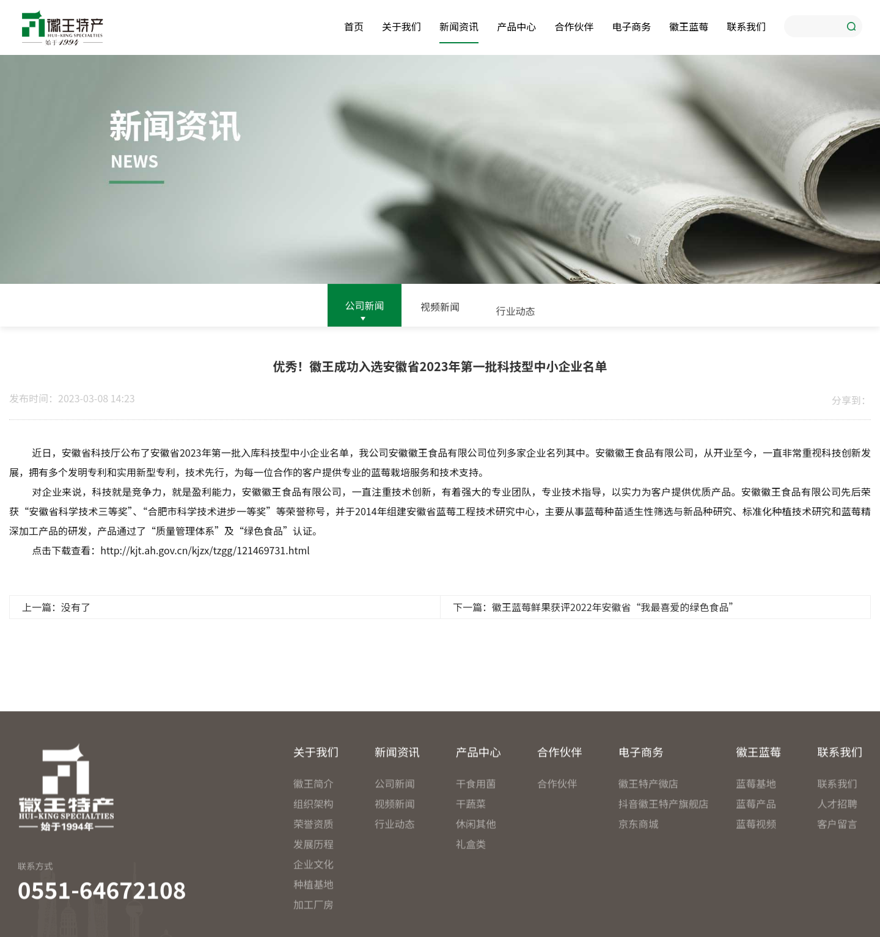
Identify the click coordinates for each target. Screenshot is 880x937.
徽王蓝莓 (688, 25)
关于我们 (401, 25)
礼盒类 (471, 921)
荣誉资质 (313, 901)
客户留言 (837, 901)
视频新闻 (440, 311)
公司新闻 (364, 307)
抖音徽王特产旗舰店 (659, 881)
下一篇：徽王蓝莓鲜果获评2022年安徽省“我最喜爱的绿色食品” (596, 613)
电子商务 (631, 25)
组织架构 (313, 881)
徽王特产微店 (648, 861)
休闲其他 (476, 901)
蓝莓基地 (756, 861)
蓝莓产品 (756, 881)
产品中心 (516, 25)
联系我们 (746, 25)
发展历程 (313, 921)
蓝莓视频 (756, 901)
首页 (354, 25)
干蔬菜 (471, 881)
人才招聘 (837, 881)
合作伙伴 (573, 25)
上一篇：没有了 (56, 613)
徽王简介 (313, 861)
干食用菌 (476, 861)
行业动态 (515, 320)
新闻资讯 (459, 25)
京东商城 (638, 901)
